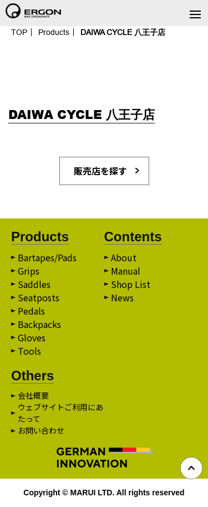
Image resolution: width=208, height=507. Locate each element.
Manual (125, 270)
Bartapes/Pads (47, 257)
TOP (19, 32)
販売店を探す (100, 170)
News (122, 297)
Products (53, 32)
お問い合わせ (41, 430)
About (123, 257)
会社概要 (33, 395)
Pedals (31, 310)
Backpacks (39, 324)
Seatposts (38, 297)
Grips (28, 270)
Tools (29, 350)
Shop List (130, 284)
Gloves (31, 337)
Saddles (34, 284)
